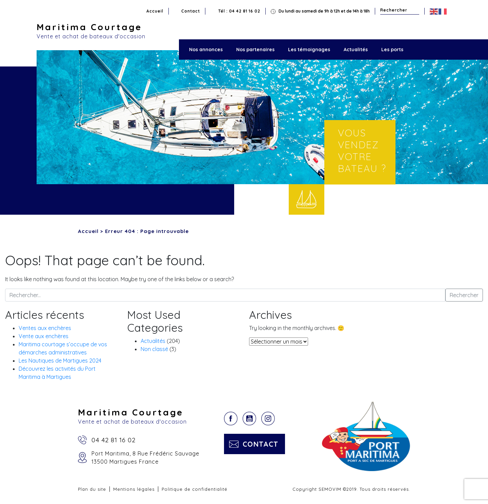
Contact (190, 11)
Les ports (392, 49)
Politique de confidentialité (194, 489)
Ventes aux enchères (45, 328)
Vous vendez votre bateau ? (362, 150)
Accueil (154, 11)
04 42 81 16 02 (114, 440)
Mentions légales (134, 489)
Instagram (268, 418)
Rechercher (415, 10)
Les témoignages (309, 49)
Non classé (154, 349)
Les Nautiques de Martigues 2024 (60, 360)
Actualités (356, 49)
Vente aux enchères (43, 336)
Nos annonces (206, 49)
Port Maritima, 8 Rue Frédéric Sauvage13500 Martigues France (145, 457)
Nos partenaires (255, 49)
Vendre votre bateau (306, 199)
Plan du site (92, 489)
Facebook (231, 418)
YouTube (249, 418)
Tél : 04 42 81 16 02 (239, 11)
